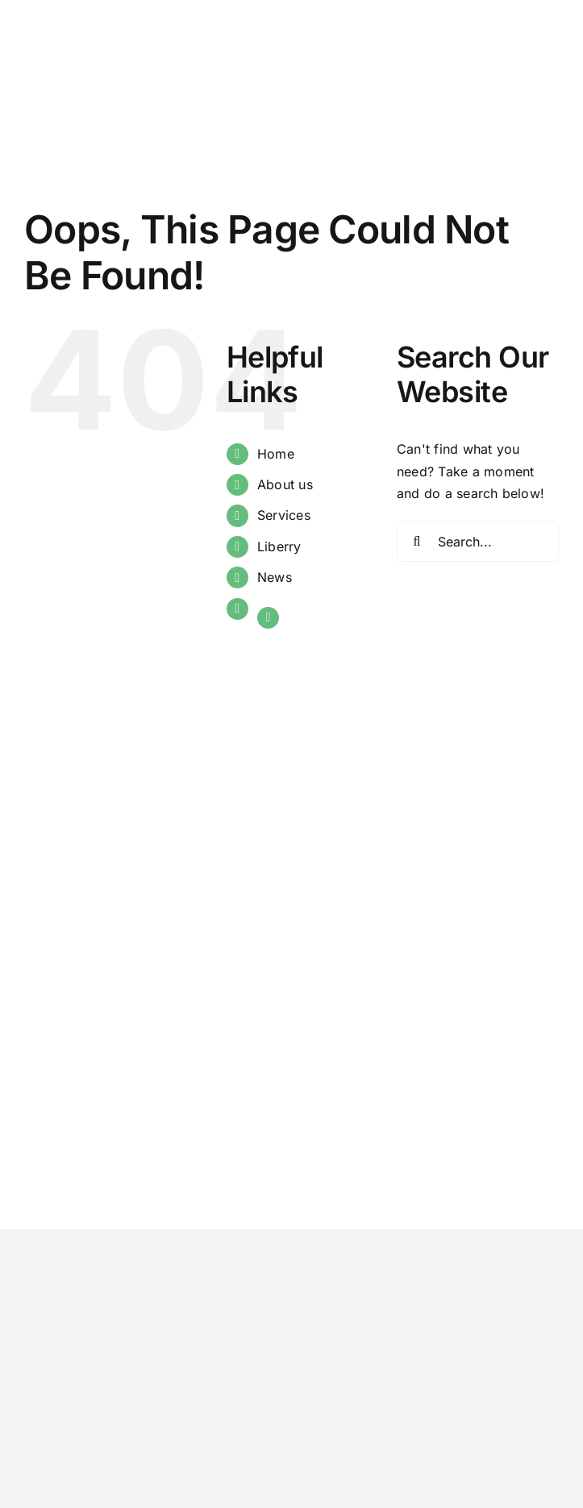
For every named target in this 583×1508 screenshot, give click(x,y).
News (274, 577)
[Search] (417, 541)
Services (283, 515)
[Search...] (478, 541)
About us (285, 484)
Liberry (279, 546)
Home (275, 454)
